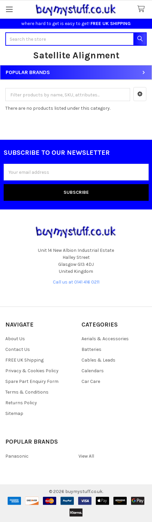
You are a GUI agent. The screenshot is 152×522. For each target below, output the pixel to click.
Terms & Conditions (27, 392)
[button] (139, 94)
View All (86, 456)
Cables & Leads (98, 360)
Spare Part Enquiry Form (32, 381)
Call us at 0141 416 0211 (76, 282)
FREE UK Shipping (24, 360)
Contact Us (17, 349)
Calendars (92, 371)
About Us (15, 339)
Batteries (91, 349)
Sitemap (14, 413)
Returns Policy (21, 403)
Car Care (90, 381)
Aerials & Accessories (105, 339)
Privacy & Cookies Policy (32, 371)
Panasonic (17, 456)
